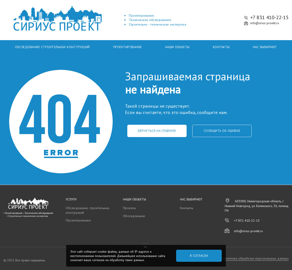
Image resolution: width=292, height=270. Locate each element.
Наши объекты (177, 47)
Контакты (221, 47)
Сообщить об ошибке (222, 131)
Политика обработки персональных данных (256, 258)
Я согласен (199, 256)
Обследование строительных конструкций (52, 47)
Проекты (129, 208)
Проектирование (127, 47)
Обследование (134, 216)
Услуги (71, 199)
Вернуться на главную (157, 131)
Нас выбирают (265, 47)
